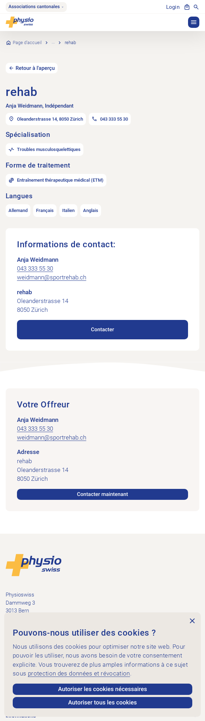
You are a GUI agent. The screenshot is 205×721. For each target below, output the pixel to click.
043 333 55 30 (35, 258)
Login (173, 7)
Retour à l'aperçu (35, 58)
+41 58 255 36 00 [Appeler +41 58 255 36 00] (25, 611)
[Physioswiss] (20, 22)
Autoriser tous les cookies (102, 702)
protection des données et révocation (79, 673)
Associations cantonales (36, 7)
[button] (193, 22)
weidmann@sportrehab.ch (51, 267)
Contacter (102, 319)
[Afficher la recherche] (196, 7)
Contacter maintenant (102, 484)
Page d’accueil (27, 37)
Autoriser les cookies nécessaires (102, 689)
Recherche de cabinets (75, 37)
